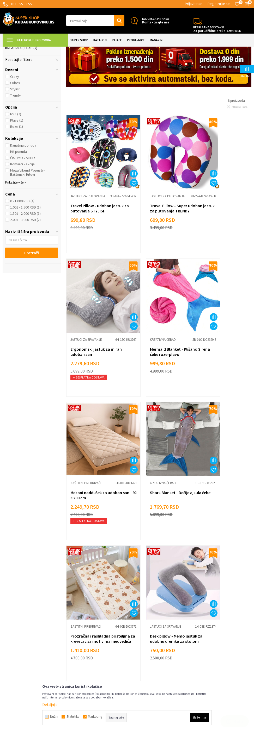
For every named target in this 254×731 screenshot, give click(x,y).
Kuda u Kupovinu (15, 50)
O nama (72, 652)
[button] (95, 20)
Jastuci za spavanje (24, 75)
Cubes (15, 129)
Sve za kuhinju (141, 597)
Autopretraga (199, 63)
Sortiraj (222, 63)
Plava (16, 167)
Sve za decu (139, 589)
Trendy (15, 142)
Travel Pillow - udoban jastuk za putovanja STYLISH (90, 241)
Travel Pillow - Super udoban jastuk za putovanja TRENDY (152, 241)
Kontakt (73, 644)
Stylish (15, 135)
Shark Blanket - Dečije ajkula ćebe (217, 366)
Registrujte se (219, 3)
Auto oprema (140, 620)
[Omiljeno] (237, 4)
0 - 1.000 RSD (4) (22, 247)
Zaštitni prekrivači (23, 88)
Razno (135, 636)
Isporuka (73, 597)
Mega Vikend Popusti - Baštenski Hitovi (27, 219)
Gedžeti (136, 628)
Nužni (54, 717)
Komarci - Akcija (22, 210)
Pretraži (31, 299)
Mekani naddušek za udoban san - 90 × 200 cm (156, 366)
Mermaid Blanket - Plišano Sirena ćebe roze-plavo (94, 366)
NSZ (15, 160)
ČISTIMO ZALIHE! (22, 204)
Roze (16, 173)
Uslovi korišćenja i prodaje (87, 581)
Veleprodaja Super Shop (85, 620)
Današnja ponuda (23, 192)
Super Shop (39, 50)
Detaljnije (50, 704)
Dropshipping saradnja (84, 628)
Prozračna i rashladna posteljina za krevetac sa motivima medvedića (93, 495)
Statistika (73, 717)
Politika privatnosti (81, 613)
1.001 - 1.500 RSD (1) (25, 253)
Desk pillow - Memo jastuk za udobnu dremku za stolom (157, 495)
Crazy (14, 123)
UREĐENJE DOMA (63, 50)
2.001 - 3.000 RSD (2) (25, 266)
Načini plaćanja (78, 589)
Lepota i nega (141, 581)
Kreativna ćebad (21, 94)
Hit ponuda (18, 198)
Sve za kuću (139, 605)
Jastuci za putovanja (26, 82)
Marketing (74, 636)
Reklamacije (75, 605)
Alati (133, 613)
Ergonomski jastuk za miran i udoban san (217, 238)
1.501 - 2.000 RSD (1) (25, 260)
